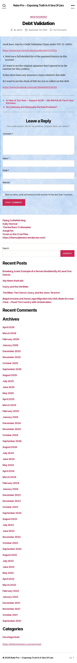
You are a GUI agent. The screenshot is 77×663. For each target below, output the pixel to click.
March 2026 (9, 333)
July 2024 (8, 453)
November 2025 (12, 357)
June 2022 (8, 567)
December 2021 (11, 603)
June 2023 (9, 531)
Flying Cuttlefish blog (14, 220)
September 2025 (12, 369)
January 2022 (10, 597)
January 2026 (10, 345)
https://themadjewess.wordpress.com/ (24, 237)
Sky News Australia (13, 280)
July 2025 (8, 381)
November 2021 (11, 609)
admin (19, 30)
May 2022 (8, 573)
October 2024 (10, 435)
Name (6, 158)
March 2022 (9, 585)
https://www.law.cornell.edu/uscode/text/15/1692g (30, 50)
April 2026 (8, 327)
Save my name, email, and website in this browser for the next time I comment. (39, 195)
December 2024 (12, 423)
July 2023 (8, 525)
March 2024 (9, 477)
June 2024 (9, 459)
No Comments (59, 30)
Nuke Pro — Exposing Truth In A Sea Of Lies (32, 657)
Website (6, 182)
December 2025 (12, 351)
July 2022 (8, 561)
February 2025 (11, 411)
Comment (8, 134)
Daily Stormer (10, 223)
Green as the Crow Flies (15, 234)
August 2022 (10, 555)
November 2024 (12, 429)
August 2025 (10, 375)
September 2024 (12, 441)
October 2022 (10, 543)
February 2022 (11, 591)
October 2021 (10, 615)
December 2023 (12, 495)
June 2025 (9, 387)
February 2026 (11, 339)
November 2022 (12, 537)
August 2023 (10, 519)
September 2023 (12, 513)
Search (6, 248)
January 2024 (10, 489)
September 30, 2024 (38, 30)
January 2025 (10, 417)
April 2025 (8, 399)
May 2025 (8, 393)
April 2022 (8, 579)
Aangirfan (8, 230)
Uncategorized (38, 17)
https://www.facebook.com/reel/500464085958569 (30, 87)
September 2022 (12, 549)
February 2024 (11, 483)
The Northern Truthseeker (17, 227)
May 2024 (8, 465)
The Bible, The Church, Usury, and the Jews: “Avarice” (31, 292)
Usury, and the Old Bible (15, 286)
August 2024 (10, 447)
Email (6, 170)
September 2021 (12, 621)
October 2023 (10, 507)
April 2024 (8, 471)
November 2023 (12, 501)
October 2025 (10, 363)
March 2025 (9, 405)
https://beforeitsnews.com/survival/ (22, 644)
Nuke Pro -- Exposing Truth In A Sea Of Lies (38, 5)
